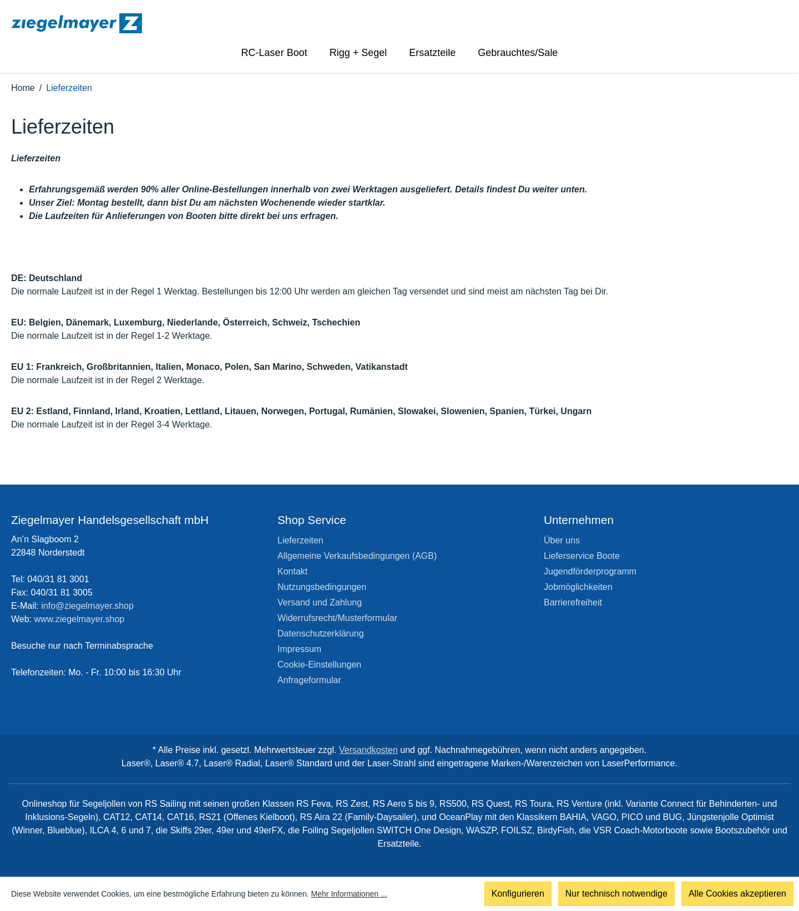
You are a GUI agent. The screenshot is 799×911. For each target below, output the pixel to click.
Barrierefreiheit (573, 602)
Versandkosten (368, 750)
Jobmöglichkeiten (578, 587)
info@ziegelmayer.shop (87, 605)
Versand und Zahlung (319, 602)
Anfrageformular (309, 680)
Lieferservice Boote (582, 556)
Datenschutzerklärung (320, 633)
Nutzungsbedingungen (321, 587)
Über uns (562, 540)
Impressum (299, 649)
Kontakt (292, 571)
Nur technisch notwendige (616, 894)
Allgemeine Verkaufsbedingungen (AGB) (357, 556)
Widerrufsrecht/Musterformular (337, 618)
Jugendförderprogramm (590, 571)
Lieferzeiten (300, 540)
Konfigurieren (518, 894)
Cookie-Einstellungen (319, 664)
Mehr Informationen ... (349, 894)
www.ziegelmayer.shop (79, 619)
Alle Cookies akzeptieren (737, 894)
